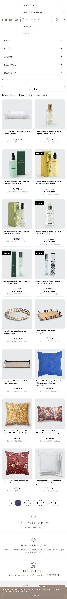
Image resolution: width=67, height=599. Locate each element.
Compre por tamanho (44, 12)
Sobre (25, 586)
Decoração (33, 65)
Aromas (33, 57)
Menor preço (42, 95)
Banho (33, 49)
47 (51, 503)
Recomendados (8, 95)
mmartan (11, 19)
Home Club (44, 26)
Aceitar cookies (33, 595)
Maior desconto (25, 95)
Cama (33, 40)
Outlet (44, 33)
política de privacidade (23, 591)
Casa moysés (44, 5)
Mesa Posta (33, 73)
